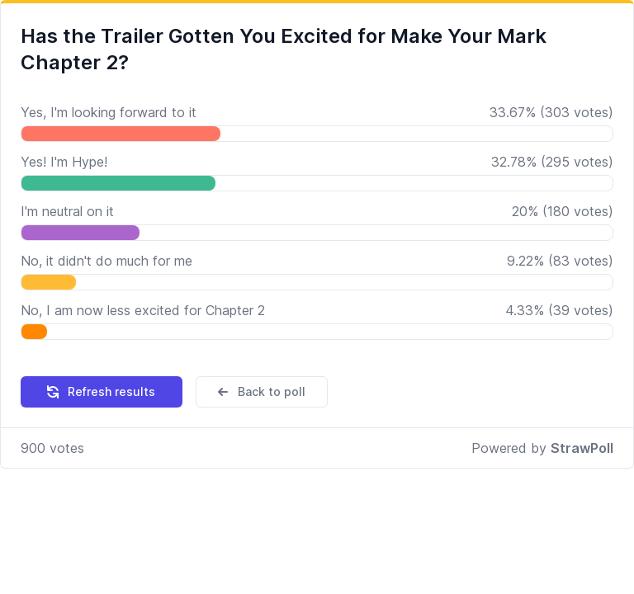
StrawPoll (582, 448)
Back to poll (260, 392)
